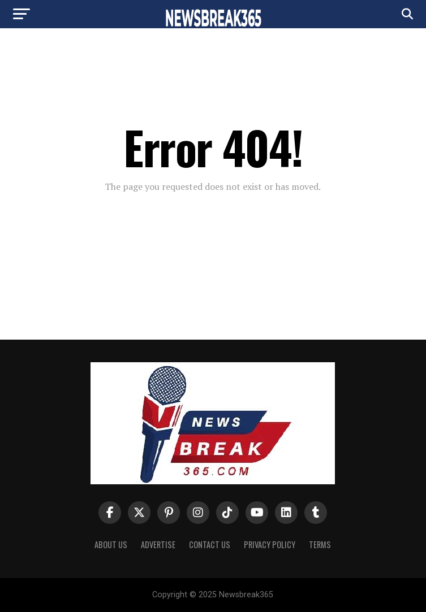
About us (110, 544)
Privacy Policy (269, 544)
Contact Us (209, 544)
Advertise (158, 544)
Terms (320, 544)
